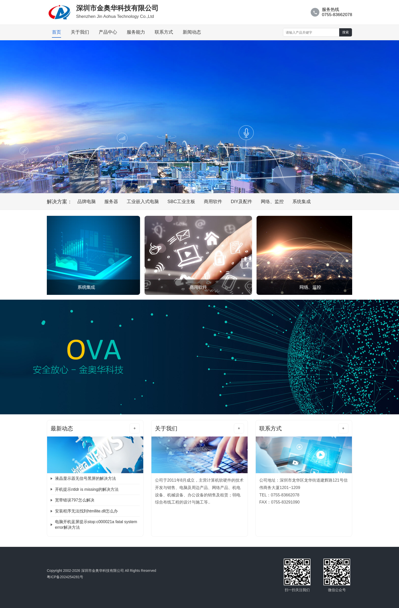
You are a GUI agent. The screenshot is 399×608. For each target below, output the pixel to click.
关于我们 (80, 32)
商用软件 (213, 201)
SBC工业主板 (181, 201)
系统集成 (301, 201)
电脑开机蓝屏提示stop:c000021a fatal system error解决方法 (96, 525)
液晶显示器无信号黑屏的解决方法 (85, 478)
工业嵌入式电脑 (143, 201)
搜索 (345, 32)
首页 (56, 32)
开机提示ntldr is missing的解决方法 (87, 489)
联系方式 (164, 32)
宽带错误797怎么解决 (74, 500)
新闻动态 (192, 32)
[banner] (194, 188)
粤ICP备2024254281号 (65, 577)
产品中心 (108, 32)
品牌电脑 (86, 201)
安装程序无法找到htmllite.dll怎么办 (86, 511)
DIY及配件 (241, 201)
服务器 (111, 201)
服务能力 (136, 32)
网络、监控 (272, 201)
